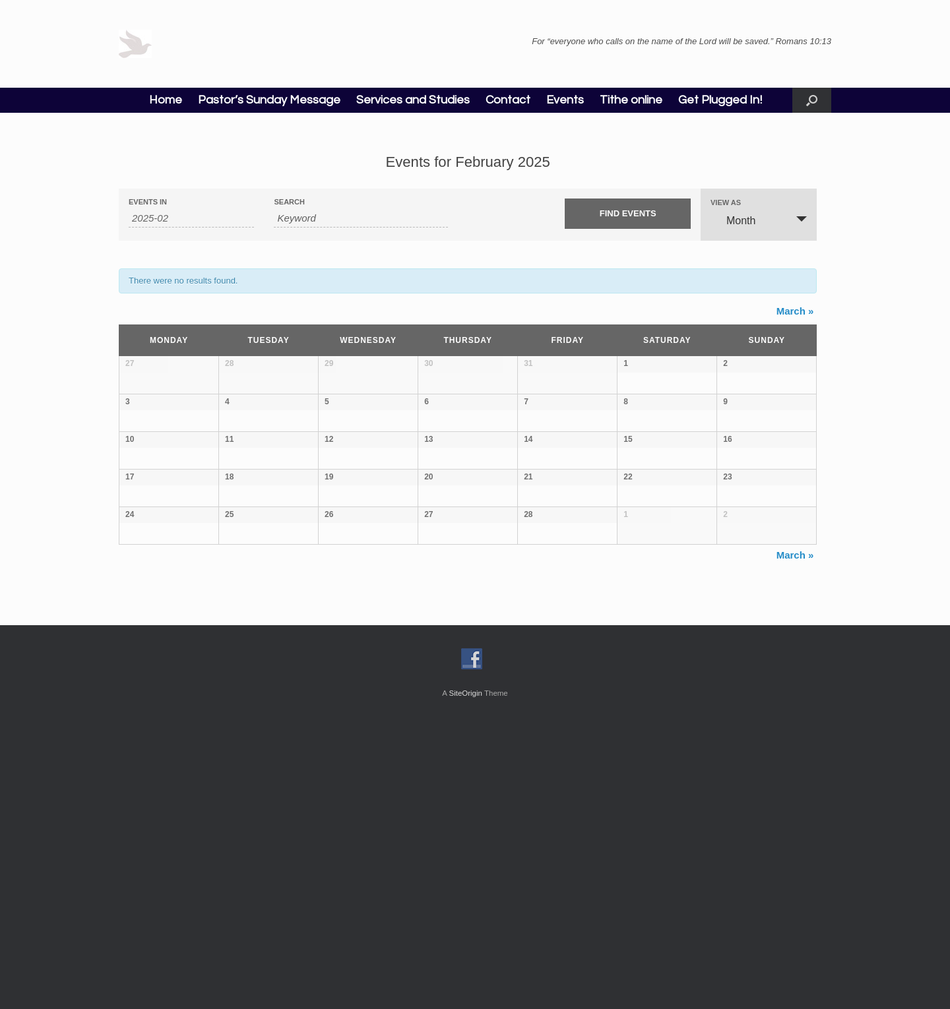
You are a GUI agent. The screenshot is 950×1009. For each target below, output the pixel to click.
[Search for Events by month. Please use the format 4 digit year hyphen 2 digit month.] (191, 218)
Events (565, 100)
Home (165, 100)
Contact (508, 100)
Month (733, 220)
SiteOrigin (465, 983)
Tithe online (631, 100)
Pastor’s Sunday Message (269, 100)
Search (289, 202)
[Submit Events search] (627, 214)
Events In (148, 202)
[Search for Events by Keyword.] (361, 218)
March (795, 311)
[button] (811, 100)
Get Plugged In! (720, 100)
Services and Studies (413, 100)
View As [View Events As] (726, 202)
